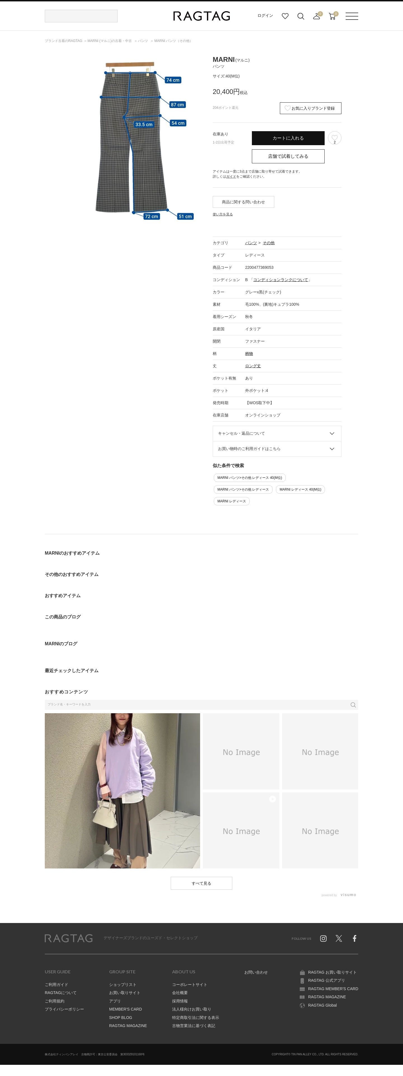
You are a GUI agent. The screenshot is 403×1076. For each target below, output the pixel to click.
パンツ (251, 243)
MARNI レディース (231, 501)
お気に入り (285, 16)
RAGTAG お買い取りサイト (332, 972)
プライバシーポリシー (64, 1009)
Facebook (354, 938)
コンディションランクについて (280, 279)
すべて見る (201, 883)
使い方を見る (223, 214)
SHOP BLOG (120, 1017)
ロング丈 (253, 366)
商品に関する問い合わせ (243, 202)
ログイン (265, 15)
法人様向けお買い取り (191, 1009)
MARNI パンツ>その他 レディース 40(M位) (249, 478)
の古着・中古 (110, 41)
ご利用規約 (54, 1001)
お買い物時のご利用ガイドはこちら (249, 448)
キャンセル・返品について (241, 433)
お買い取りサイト (124, 992)
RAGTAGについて (61, 992)
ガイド (231, 176)
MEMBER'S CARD (125, 1009)
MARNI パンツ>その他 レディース (243, 489)
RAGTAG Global (322, 1005)
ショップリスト (123, 984)
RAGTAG (68, 938)
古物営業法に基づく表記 (193, 1025)
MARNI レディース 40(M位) (300, 489)
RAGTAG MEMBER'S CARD (333, 988)
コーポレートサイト (189, 984)
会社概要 (180, 992)
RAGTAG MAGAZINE (128, 1025)
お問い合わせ (256, 972)
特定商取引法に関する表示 (195, 1017)
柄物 (249, 353)
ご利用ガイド (56, 984)
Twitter (339, 938)
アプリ (115, 1001)
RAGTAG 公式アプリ (326, 980)
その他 (269, 243)
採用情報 (180, 1001)
